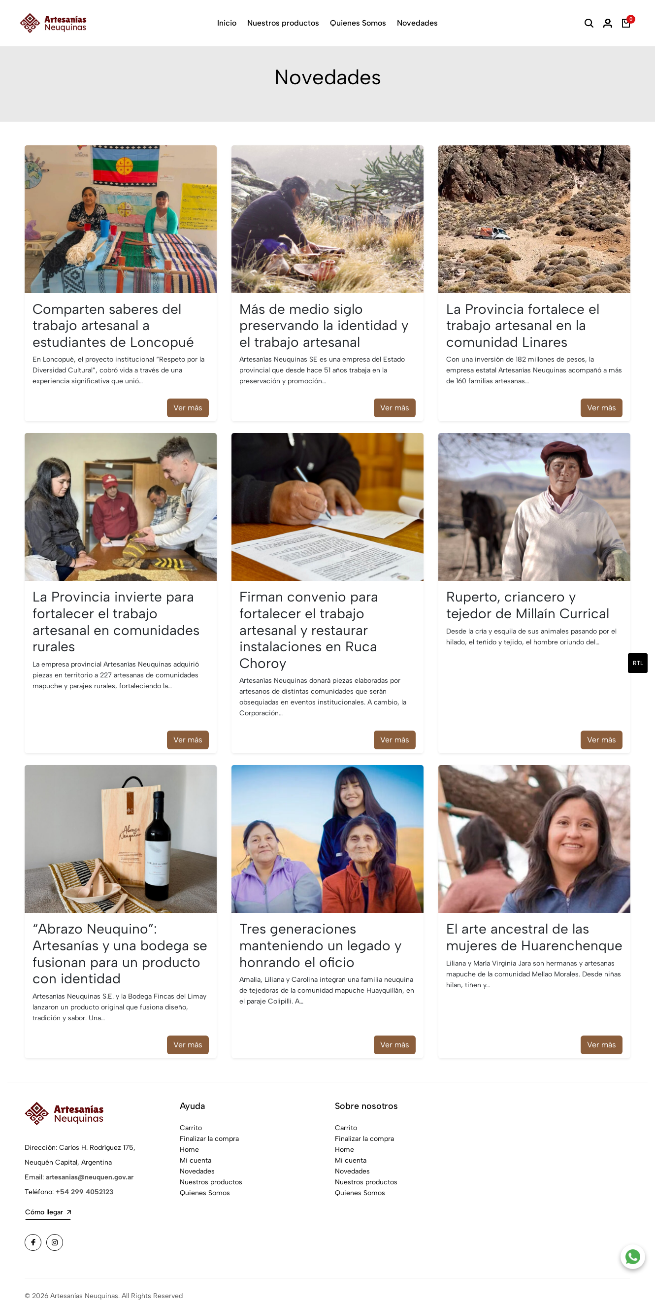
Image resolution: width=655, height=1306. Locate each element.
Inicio (226, 23)
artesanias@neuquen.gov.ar (89, 1170)
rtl (638, 663)
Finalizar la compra (209, 1131)
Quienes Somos (358, 23)
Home (189, 1142)
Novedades (417, 23)
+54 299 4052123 (84, 1184)
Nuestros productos (283, 23)
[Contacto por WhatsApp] (633, 1256)
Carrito (191, 1120)
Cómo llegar (48, 1205)
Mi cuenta (195, 1153)
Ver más (187, 400)
